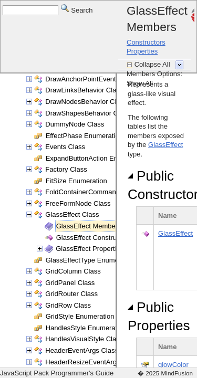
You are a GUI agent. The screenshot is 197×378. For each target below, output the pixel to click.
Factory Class (66, 169)
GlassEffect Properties (89, 249)
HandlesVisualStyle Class (84, 339)
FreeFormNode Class (77, 203)
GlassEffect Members (88, 226)
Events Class (65, 147)
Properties (142, 51)
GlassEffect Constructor (92, 238)
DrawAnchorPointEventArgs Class (97, 79)
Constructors (146, 42)
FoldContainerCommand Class (92, 192)
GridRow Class (68, 305)
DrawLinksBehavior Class (84, 90)
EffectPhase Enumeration (84, 136)
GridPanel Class (70, 283)
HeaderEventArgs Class (81, 350)
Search (77, 9)
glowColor (173, 365)
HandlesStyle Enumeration (86, 328)
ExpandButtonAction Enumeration (97, 158)
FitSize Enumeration (76, 181)
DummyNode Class (74, 124)
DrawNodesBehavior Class (86, 102)
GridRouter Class (71, 294)
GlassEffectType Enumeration (91, 260)
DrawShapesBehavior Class (87, 113)
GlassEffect (165, 145)
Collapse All (153, 64)
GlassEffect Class (72, 214)
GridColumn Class (72, 271)
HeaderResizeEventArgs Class (92, 362)
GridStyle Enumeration (80, 316)
